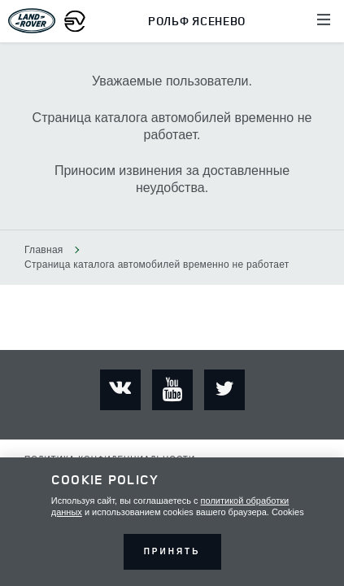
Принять (172, 551)
